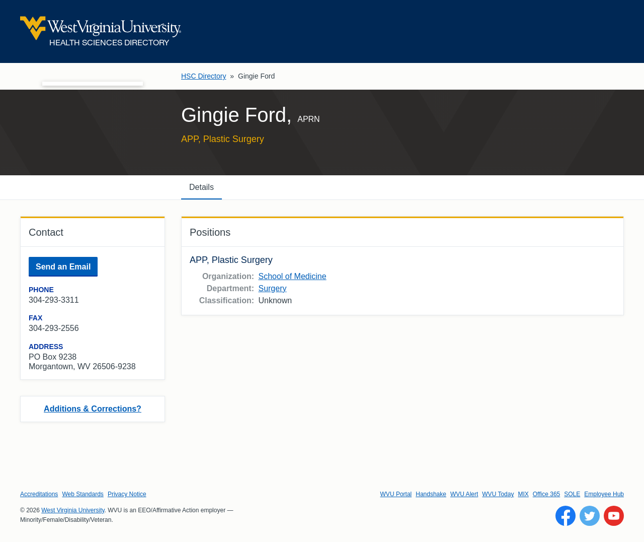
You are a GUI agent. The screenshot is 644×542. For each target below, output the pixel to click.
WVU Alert (464, 494)
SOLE (572, 494)
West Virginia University (72, 510)
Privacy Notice (127, 494)
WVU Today (498, 494)
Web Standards (83, 494)
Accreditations (39, 494)
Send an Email (63, 266)
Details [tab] (201, 187)
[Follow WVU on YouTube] (614, 516)
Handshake (431, 494)
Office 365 (546, 494)
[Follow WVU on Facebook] (565, 516)
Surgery (272, 288)
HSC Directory (203, 76)
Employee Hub (604, 494)
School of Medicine (292, 276)
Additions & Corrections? (92, 408)
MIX (523, 494)
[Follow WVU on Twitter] (590, 516)
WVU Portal (396, 494)
